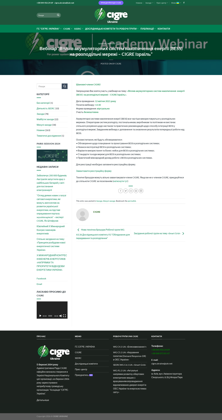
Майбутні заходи (45, 119)
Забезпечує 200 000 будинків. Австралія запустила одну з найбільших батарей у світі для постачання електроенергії (52, 182)
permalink (132, 201)
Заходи (149, 2)
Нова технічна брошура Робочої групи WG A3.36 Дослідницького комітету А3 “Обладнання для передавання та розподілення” (103, 234)
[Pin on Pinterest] (136, 190)
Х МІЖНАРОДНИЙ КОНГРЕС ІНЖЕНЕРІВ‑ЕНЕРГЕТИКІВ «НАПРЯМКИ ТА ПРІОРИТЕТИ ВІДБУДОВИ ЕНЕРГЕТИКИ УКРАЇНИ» (52, 262)
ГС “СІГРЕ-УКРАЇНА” (49, 28)
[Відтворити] (40, 315)
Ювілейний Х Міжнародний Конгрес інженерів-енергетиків (51, 230)
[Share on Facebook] (120, 190)
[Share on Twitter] (125, 190)
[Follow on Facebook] (184, 3)
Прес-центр (162, 2)
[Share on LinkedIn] (141, 190)
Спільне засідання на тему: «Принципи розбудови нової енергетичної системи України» (51, 244)
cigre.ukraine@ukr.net (64, 3)
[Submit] (58, 15)
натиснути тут (120, 181)
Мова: (176, 2)
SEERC (78, 28)
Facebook (41, 278)
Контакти (164, 28)
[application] (52, 310)
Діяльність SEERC (46, 108)
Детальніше (43, 400)
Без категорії (43, 102)
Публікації (148, 28)
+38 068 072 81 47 (160, 353)
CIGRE (67, 28)
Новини (139, 3)
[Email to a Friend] (131, 190)
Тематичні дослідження (49, 135)
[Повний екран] (64, 315)
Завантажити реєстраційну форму (94, 171)
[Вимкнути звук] (60, 315)
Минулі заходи (115, 43)
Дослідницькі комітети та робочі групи (111, 28)
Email (39, 284)
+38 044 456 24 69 (45, 3)
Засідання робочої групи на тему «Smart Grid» (159, 233)
